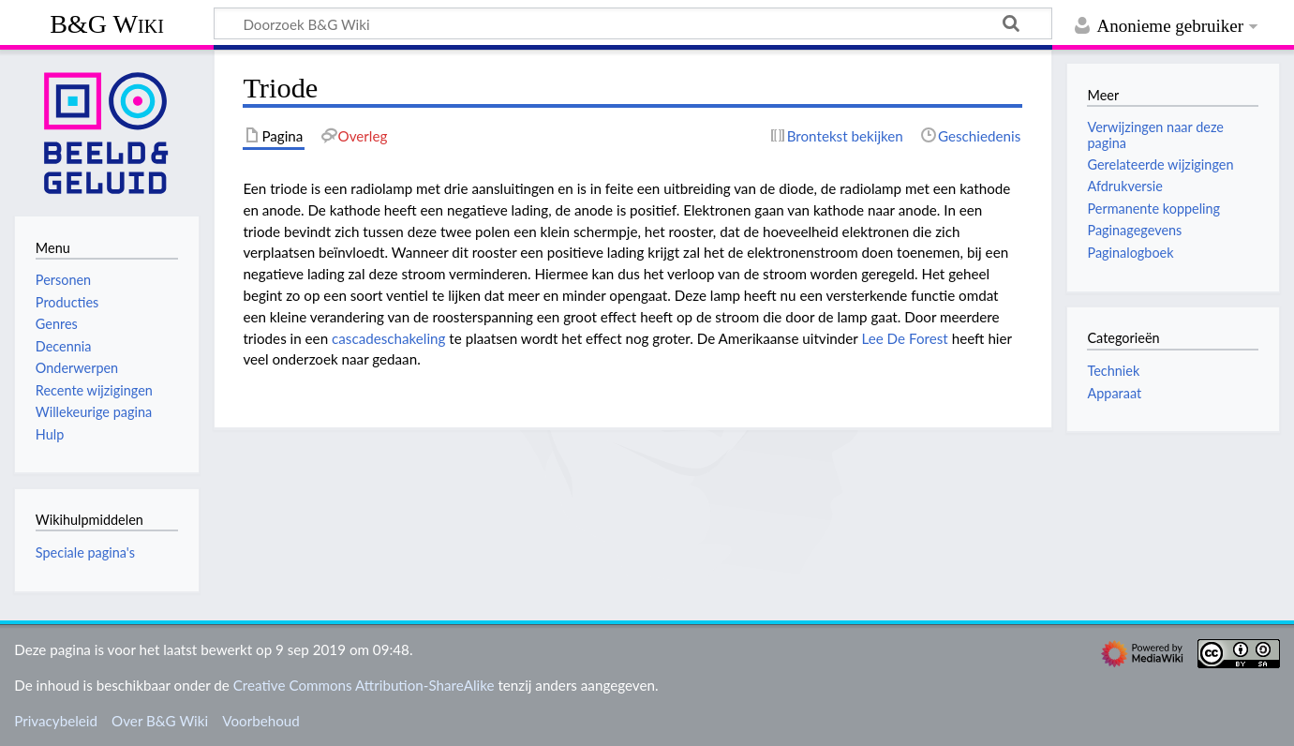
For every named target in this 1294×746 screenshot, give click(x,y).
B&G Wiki (107, 23)
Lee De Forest (904, 338)
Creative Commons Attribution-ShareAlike (364, 685)
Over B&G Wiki (160, 720)
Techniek (1113, 371)
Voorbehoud (260, 720)
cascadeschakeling (388, 338)
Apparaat (1114, 393)
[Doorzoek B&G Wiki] (633, 23)
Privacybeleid (55, 720)
